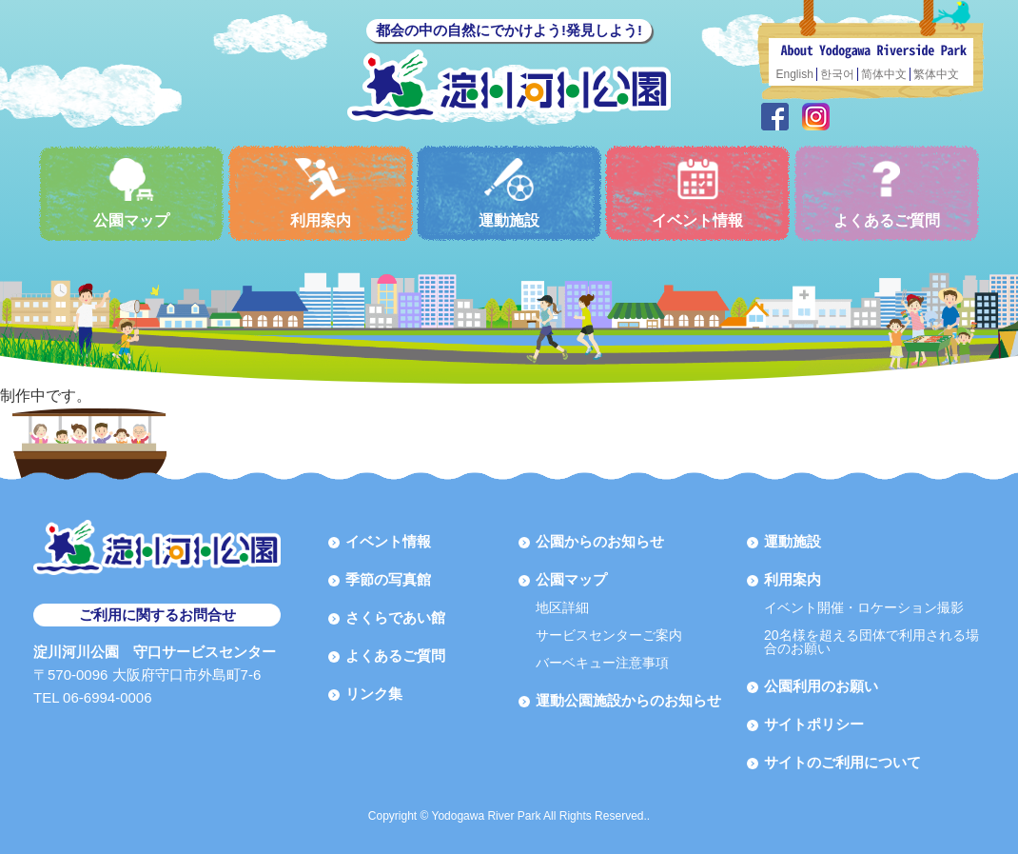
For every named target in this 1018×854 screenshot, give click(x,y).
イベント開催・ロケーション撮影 (864, 607)
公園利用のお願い (821, 686)
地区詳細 (562, 607)
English (794, 74)
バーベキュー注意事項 (602, 662)
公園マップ (131, 192)
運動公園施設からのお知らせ (628, 700)
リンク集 (373, 693)
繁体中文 (936, 74)
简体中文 (884, 74)
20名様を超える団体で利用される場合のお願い (871, 641)
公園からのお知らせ (600, 541)
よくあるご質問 (886, 192)
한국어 (837, 74)
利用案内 (320, 192)
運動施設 (509, 192)
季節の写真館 (388, 579)
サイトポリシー (814, 724)
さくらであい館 (395, 617)
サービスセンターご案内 (609, 635)
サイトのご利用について (842, 762)
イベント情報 (697, 192)
